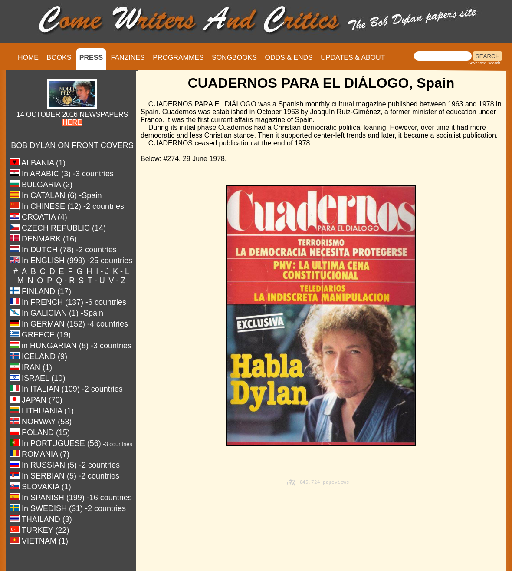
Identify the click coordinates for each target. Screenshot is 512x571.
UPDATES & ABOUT (353, 57)
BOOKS (58, 57)
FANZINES (128, 57)
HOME (28, 57)
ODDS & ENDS (288, 57)
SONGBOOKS (234, 57)
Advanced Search (484, 63)
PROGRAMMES (178, 57)
